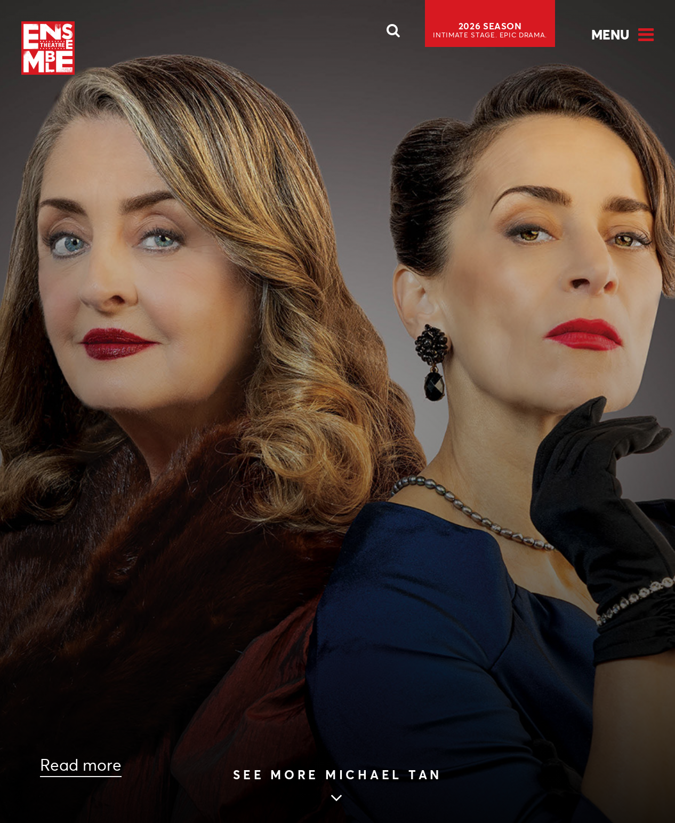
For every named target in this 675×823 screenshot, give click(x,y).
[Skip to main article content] (337, 787)
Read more (81, 765)
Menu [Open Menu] (610, 34)
